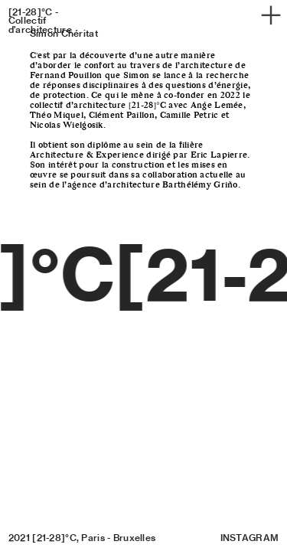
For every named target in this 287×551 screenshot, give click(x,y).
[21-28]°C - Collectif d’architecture (40, 21)
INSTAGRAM (249, 538)
